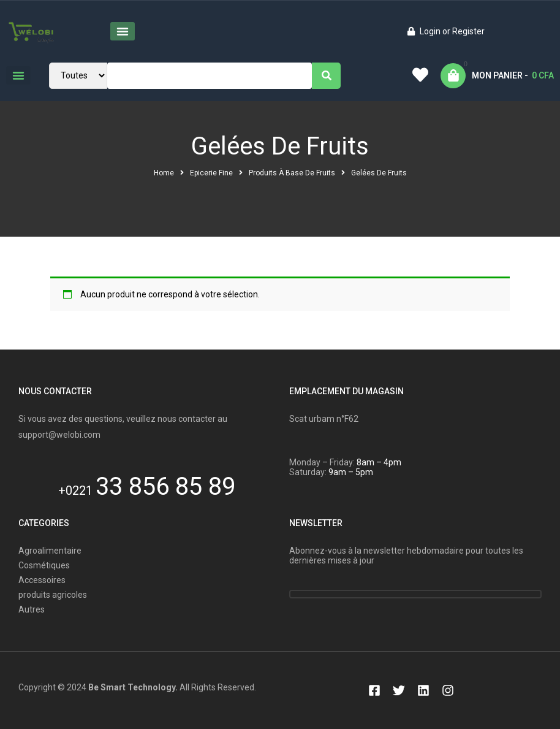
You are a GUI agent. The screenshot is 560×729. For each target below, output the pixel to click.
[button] (122, 31)
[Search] (326, 76)
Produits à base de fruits (292, 173)
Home (164, 173)
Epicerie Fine (211, 173)
